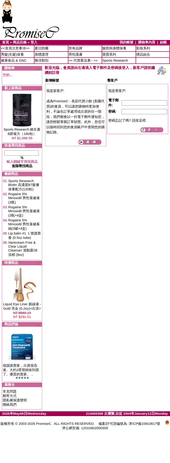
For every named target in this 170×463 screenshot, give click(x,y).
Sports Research (115, 60)
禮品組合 (143, 54)
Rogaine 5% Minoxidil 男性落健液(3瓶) (24, 198)
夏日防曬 (41, 48)
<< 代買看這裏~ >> (83, 60)
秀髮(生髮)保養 (12, 54)
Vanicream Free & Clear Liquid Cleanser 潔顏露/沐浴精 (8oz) (23, 248)
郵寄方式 (10, 396)
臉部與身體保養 (114, 48)
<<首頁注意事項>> (15, 48)
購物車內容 (146, 42)
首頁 (5, 42)
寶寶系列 (109, 54)
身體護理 (41, 54)
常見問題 (10, 391)
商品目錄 (20, 42)
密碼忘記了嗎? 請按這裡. (127, 120)
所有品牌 (75, 48)
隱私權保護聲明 (15, 400)
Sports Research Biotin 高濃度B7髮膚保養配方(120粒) (23, 185)
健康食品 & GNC (14, 60)
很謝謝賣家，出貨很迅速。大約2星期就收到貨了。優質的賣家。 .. (21, 369)
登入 (34, 42)
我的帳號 (126, 42)
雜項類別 (41, 60)
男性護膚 (75, 54)
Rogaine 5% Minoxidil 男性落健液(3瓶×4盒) (24, 211)
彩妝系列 (143, 48)
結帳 (163, 42)
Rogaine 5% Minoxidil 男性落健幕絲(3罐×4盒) (24, 224)
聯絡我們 (10, 404)
